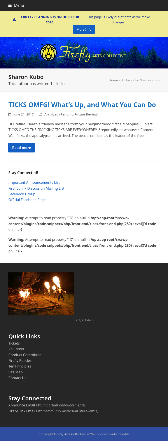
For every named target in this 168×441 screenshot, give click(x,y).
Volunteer (16, 348)
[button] (16, 5)
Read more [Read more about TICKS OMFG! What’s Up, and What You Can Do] (21, 147)
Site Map (15, 372)
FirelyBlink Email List (25, 411)
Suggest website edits (113, 434)
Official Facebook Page (27, 199)
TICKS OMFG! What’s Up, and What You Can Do (82, 104)
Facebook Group (21, 194)
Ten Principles (19, 366)
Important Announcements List (34, 182)
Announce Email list (24, 405)
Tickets (14, 343)
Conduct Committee (24, 354)
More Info (84, 29)
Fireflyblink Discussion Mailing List (36, 188)
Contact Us (17, 377)
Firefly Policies (20, 360)
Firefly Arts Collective (70, 434)
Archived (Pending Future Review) (71, 114)
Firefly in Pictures (84, 320)
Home (113, 80)
